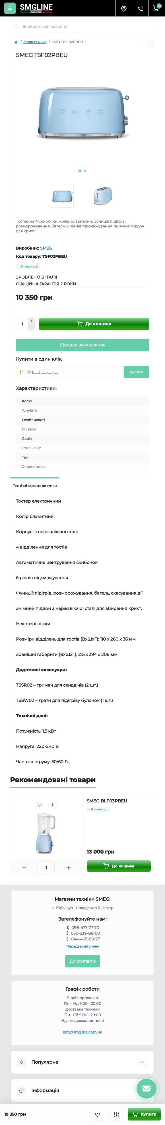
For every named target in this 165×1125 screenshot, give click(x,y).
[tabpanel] (82, 112)
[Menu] (10, 8)
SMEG (46, 248)
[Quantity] (22, 324)
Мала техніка (34, 42)
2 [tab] (85, 171)
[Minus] (31, 327)
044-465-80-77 (85, 939)
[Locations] (124, 8)
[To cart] (119, 866)
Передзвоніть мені (82, 946)
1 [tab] (80, 171)
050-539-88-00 (85, 933)
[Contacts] (140, 8)
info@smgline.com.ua (82, 1032)
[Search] (16, 26)
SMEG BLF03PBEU (107, 801)
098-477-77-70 (85, 927)
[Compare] (52, 805)
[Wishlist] (40, 805)
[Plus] (31, 321)
